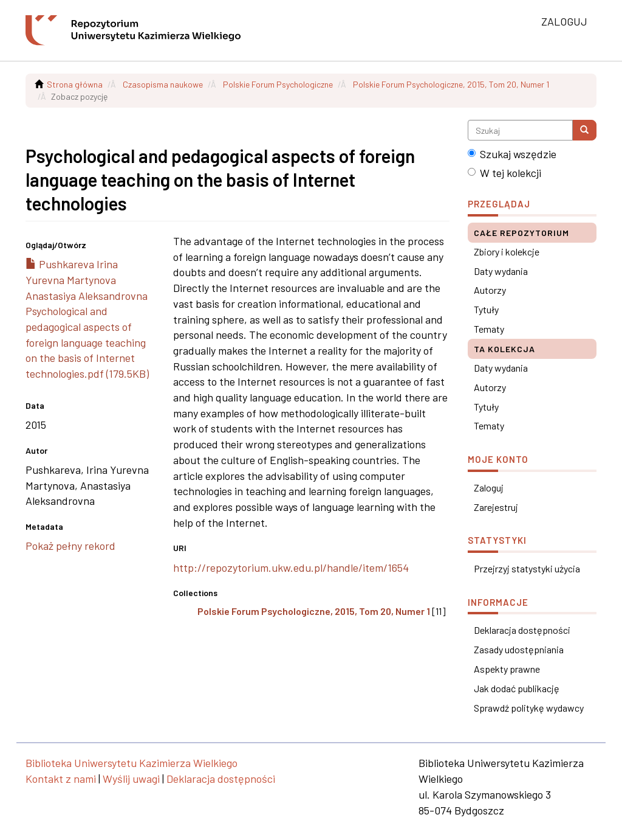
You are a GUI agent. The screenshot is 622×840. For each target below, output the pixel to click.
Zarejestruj (496, 507)
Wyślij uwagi (131, 778)
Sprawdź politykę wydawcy (529, 707)
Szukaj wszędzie (512, 154)
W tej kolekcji (504, 172)
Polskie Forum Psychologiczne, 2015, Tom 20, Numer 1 (451, 84)
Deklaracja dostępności (522, 630)
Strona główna (75, 84)
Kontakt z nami (61, 778)
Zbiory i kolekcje (506, 251)
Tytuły (486, 309)
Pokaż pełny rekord (70, 545)
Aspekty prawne (507, 669)
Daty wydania (501, 271)
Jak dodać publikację (516, 688)
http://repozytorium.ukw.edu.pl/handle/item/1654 (291, 567)
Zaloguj (489, 487)
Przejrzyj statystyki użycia (527, 568)
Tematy (489, 329)
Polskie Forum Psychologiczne (278, 84)
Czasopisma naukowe (163, 84)
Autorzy (490, 290)
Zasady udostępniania (519, 649)
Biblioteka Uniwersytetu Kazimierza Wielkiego (132, 762)
